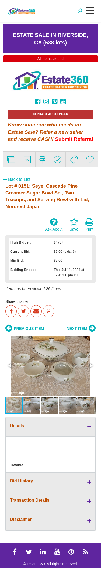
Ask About (53, 224)
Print (89, 224)
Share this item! (18, 301)
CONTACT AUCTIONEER (50, 114)
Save (73, 224)
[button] (10, 365)
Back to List (16, 179)
